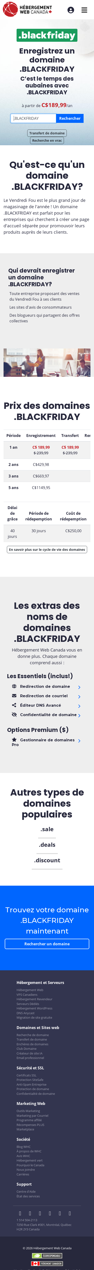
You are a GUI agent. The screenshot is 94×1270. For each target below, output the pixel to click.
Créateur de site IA (29, 1053)
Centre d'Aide (26, 1191)
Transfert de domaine (47, 133)
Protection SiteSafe (30, 1080)
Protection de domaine (33, 1089)
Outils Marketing (28, 1111)
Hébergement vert (30, 1160)
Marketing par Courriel (32, 1115)
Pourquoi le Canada (30, 1165)
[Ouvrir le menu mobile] (84, 10)
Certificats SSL (26, 1075)
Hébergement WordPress (34, 1008)
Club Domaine (26, 1048)
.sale (47, 829)
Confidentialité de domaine (36, 1094)
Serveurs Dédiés (28, 1004)
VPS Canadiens (27, 994)
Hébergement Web (30, 990)
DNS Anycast (26, 1013)
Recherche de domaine (33, 1035)
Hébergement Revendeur (34, 999)
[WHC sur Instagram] (51, 1213)
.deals (47, 844)
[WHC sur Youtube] (61, 1213)
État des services (28, 1196)
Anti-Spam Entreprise (31, 1084)
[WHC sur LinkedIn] (41, 1213)
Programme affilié (29, 1120)
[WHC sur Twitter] (31, 1213)
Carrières (23, 1174)
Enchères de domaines (32, 1044)
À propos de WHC (29, 1151)
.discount (47, 860)
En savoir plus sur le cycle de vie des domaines (47, 549)
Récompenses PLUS (30, 1125)
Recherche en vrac (47, 140)
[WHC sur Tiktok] (70, 1213)
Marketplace (25, 1129)
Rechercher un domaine (47, 943)
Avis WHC (23, 1156)
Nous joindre (26, 1169)
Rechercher (70, 118)
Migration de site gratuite (34, 1017)
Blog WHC (24, 1147)
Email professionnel (30, 1058)
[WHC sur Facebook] (22, 1213)
